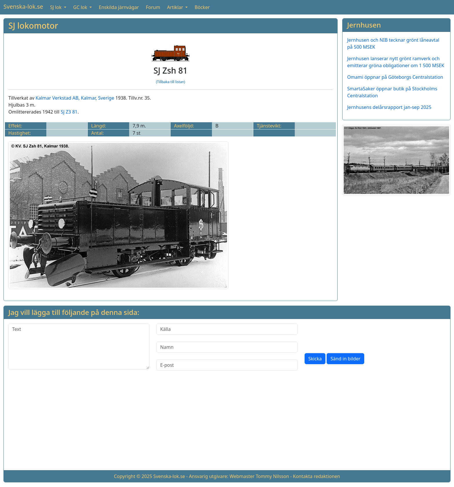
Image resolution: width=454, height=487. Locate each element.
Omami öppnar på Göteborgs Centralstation (395, 77)
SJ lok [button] (56, 7)
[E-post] (226, 365)
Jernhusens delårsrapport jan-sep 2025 (389, 107)
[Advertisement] (227, 425)
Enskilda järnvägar (119, 7)
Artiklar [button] (175, 7)
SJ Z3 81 (69, 112)
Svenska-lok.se (23, 6)
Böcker (202, 7)
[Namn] (226, 347)
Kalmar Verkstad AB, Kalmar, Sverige (75, 98)
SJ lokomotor (33, 25)
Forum (153, 7)
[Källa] (226, 329)
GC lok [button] (80, 7)
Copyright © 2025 (133, 476)
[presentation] (349, 335)
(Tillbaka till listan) (170, 81)
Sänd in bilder (345, 358)
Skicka (315, 358)
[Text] (78, 346)
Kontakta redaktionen (316, 476)
